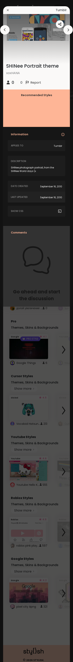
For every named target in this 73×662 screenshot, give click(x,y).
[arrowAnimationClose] (5, 30)
